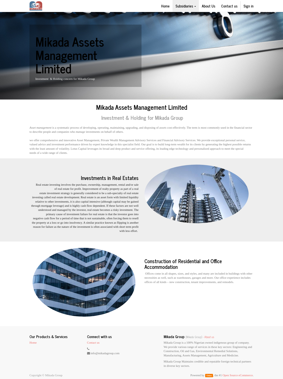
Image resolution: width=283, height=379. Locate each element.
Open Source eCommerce (237, 375)
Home (33, 342)
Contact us (93, 342)
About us (209, 337)
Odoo (209, 375)
